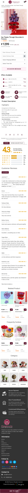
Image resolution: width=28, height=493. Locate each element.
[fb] (3, 462)
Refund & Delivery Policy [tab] (17, 143)
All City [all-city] (3, 439)
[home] (14, 2)
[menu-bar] (3, 2)
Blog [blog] (2, 441)
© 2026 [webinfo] (7, 482)
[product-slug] (7, 297)
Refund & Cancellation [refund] (6, 446)
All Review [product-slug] (5, 172)
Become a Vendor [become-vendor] (5, 453)
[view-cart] (24, 2)
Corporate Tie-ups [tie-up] (5, 455)
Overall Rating (17, 150)
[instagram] (7, 462)
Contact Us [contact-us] (3, 442)
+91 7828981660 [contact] (6, 477)
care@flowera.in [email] (6, 474)
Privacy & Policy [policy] (4, 444)
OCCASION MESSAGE (14, 69)
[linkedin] (22, 134)
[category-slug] (9, 5)
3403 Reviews (12, 40)
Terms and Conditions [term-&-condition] (6, 448)
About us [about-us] (3, 450)
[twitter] (10, 134)
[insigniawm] (20, 484)
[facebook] (6, 134)
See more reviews (7, 284)
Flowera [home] (11, 482)
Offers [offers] (2, 451)
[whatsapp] (14, 134)
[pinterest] (18, 134)
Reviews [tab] (6, 143)
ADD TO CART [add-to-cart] (14, 491)
